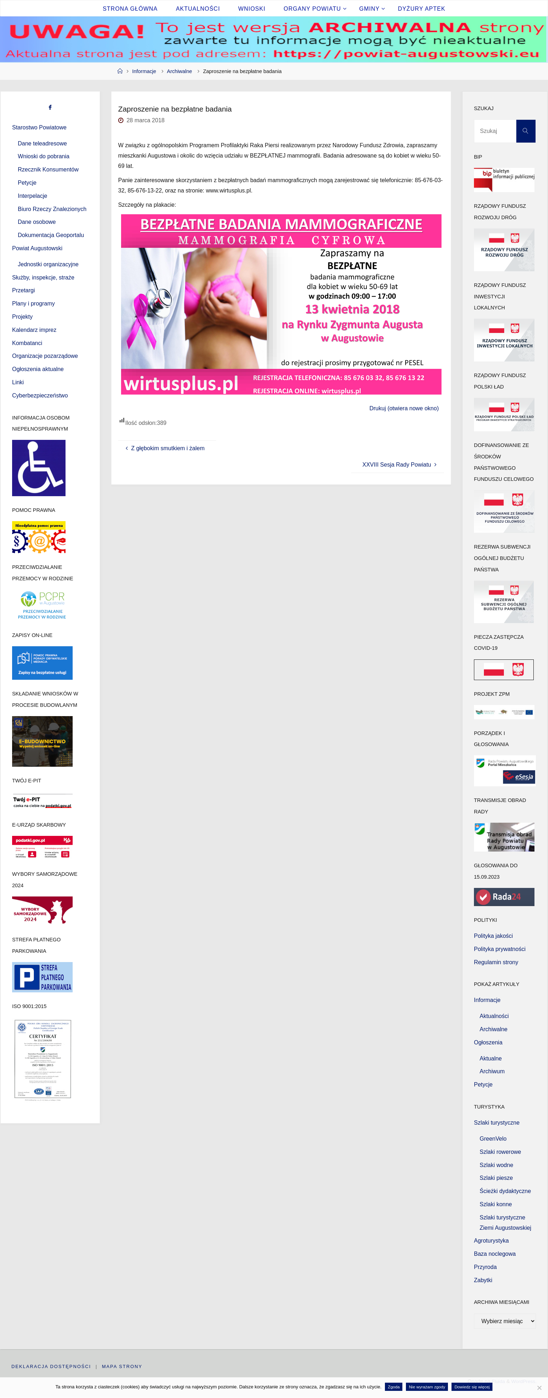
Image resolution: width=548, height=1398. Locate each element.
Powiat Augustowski (37, 248)
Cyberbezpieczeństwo (40, 395)
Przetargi (23, 290)
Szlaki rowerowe (500, 1152)
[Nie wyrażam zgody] (539, 1387)
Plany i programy (33, 303)
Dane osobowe (37, 222)
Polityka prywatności (500, 949)
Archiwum (492, 1071)
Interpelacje (32, 196)
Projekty (22, 317)
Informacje (144, 71)
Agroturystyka (491, 1241)
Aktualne (491, 1058)
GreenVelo (493, 1139)
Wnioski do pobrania (43, 156)
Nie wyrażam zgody (427, 1386)
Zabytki (483, 1280)
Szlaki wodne (496, 1165)
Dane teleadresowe (42, 143)
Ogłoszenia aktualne (38, 369)
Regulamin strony (496, 962)
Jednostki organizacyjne (48, 264)
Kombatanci (27, 343)
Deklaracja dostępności (51, 1366)
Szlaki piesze (496, 1178)
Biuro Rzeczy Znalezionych (52, 209)
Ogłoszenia (488, 1042)
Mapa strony (122, 1366)
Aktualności (494, 1016)
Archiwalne (179, 71)
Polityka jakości (493, 936)
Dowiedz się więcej (472, 1386)
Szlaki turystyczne (497, 1123)
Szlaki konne (496, 1204)
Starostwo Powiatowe (39, 127)
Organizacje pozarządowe (45, 356)
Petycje (27, 183)
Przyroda (485, 1267)
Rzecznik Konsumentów (48, 169)
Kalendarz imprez (34, 330)
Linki (18, 382)
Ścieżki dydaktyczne (505, 1191)
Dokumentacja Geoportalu (51, 235)
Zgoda (394, 1386)
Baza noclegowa (495, 1254)
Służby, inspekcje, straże (43, 277)
